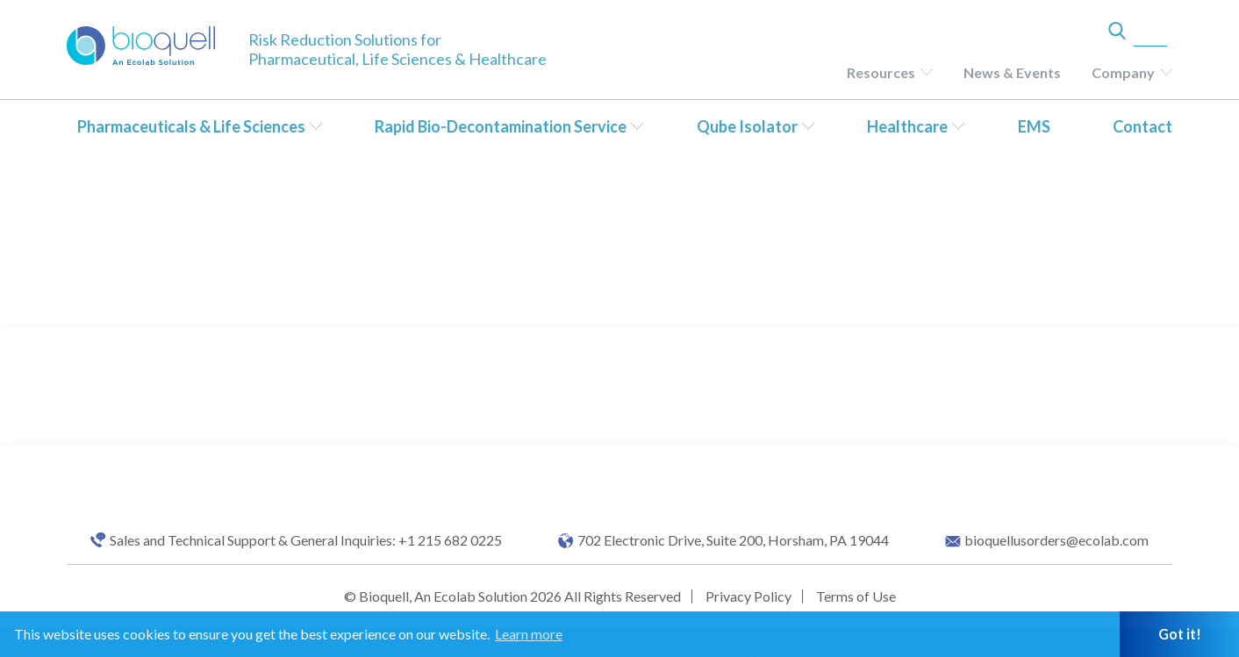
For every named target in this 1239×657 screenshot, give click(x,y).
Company (1123, 72)
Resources (881, 72)
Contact (1142, 126)
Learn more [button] (528, 633)
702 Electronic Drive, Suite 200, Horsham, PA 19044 (733, 540)
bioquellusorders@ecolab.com (1056, 540)
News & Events (1012, 72)
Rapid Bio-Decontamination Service (501, 126)
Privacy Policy (748, 596)
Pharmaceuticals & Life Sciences (191, 126)
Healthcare (907, 126)
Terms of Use (856, 596)
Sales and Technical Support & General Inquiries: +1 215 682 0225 (306, 540)
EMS (1034, 126)
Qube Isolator (747, 126)
